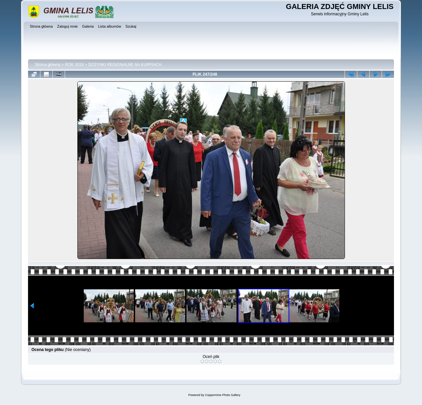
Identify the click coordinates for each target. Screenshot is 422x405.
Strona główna (47, 64)
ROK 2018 (74, 64)
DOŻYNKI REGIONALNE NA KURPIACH (124, 64)
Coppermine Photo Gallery (222, 395)
